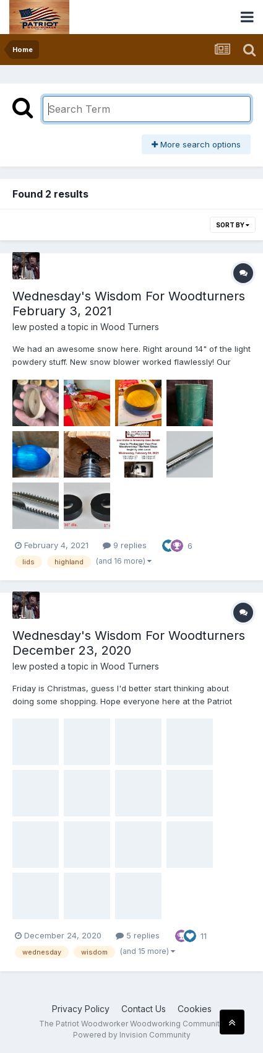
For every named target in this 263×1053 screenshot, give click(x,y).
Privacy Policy (81, 1008)
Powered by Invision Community (132, 1034)
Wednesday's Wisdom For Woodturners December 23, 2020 (128, 643)
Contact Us (143, 1008)
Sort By (232, 225)
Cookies (195, 1008)
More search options (196, 144)
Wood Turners (129, 326)
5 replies (138, 935)
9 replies (125, 545)
